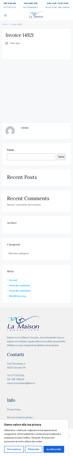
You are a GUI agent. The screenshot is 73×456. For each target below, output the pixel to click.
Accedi (13, 280)
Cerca (10, 150)
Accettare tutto (53, 449)
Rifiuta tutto (33, 449)
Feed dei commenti (19, 290)
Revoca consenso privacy (20, 417)
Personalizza (14, 449)
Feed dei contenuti (19, 285)
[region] (34, 438)
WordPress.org (17, 296)
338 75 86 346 (10, 3)
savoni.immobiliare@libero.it (21, 383)
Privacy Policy (14, 409)
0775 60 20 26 (10, 7)
